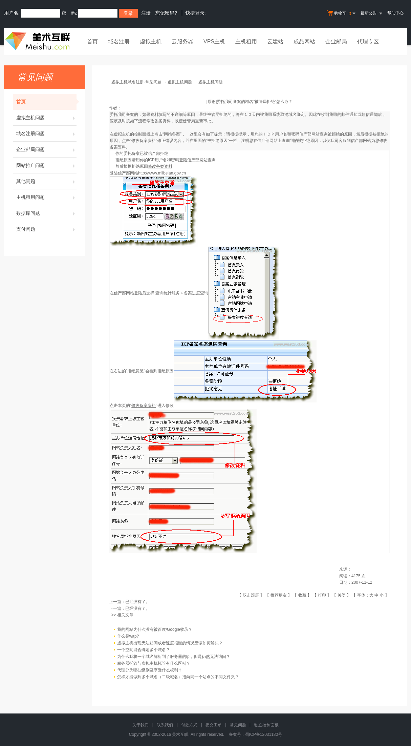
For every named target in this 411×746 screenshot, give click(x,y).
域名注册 (119, 41)
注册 (146, 13)
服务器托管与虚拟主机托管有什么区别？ (153, 663)
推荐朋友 (279, 595)
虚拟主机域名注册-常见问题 (136, 82)
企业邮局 (336, 41)
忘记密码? (166, 13)
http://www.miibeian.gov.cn (162, 173)
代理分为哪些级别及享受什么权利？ (149, 670)
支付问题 (46, 229)
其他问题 (46, 181)
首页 (92, 41)
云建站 (275, 41)
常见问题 (238, 725)
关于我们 (140, 725)
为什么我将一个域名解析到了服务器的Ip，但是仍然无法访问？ (173, 656)
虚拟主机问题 (46, 117)
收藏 (302, 595)
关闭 (342, 595)
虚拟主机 (150, 41)
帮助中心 (395, 13)
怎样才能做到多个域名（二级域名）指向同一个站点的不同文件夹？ (178, 677)
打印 (322, 595)
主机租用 (246, 41)
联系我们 (165, 725)
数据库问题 (46, 213)
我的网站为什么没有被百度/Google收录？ (154, 629)
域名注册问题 (46, 133)
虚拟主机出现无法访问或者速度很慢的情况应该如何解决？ (170, 643)
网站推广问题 (46, 165)
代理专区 (368, 41)
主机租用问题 (46, 197)
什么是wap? (128, 636)
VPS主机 (214, 41)
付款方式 (189, 725)
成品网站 (304, 41)
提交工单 (214, 725)
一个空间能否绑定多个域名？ (143, 649)
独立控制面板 (266, 725)
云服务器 (182, 41)
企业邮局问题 (46, 149)
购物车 (342, 13)
